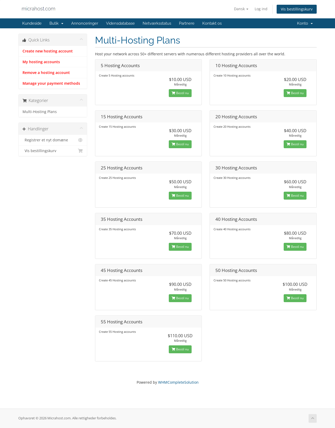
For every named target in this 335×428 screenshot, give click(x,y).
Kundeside (32, 23)
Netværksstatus (157, 23)
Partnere (186, 23)
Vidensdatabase (120, 23)
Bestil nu (180, 93)
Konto (305, 23)
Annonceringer (84, 23)
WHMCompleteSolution (178, 382)
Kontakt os (212, 23)
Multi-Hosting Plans (40, 111)
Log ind (261, 8)
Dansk (241, 8)
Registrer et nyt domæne (53, 140)
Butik (56, 23)
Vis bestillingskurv (296, 9)
